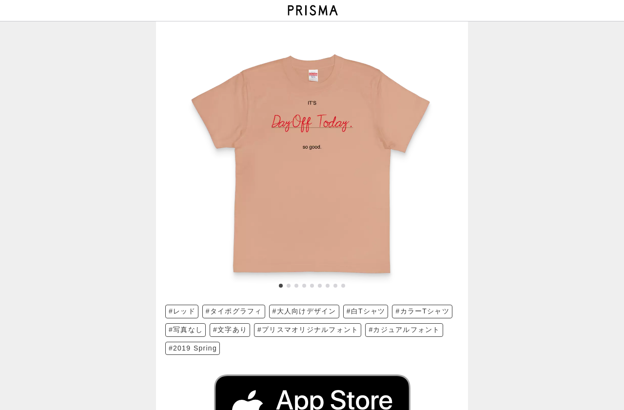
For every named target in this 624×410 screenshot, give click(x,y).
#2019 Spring (193, 348)
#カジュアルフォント (404, 329)
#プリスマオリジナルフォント (307, 329)
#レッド (182, 311)
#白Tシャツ (366, 311)
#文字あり (230, 329)
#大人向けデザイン (304, 311)
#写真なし (186, 329)
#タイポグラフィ (234, 311)
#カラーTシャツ (422, 311)
